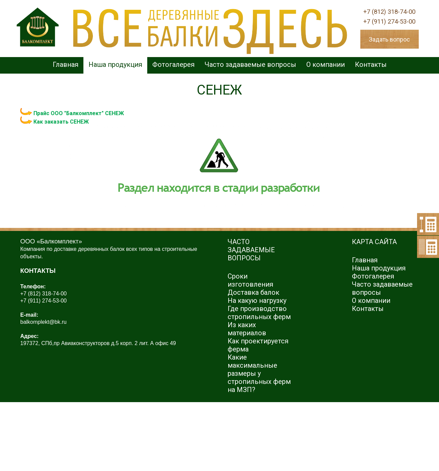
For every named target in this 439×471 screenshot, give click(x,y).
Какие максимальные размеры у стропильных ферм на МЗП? (259, 373)
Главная (65, 64)
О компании (325, 64)
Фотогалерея (173, 64)
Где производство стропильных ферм (259, 313)
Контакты (371, 64)
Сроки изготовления (250, 280)
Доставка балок (253, 292)
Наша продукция (115, 64)
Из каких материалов (247, 329)
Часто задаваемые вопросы (250, 64)
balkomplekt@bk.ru (43, 322)
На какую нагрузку (257, 300)
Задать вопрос (389, 39)
